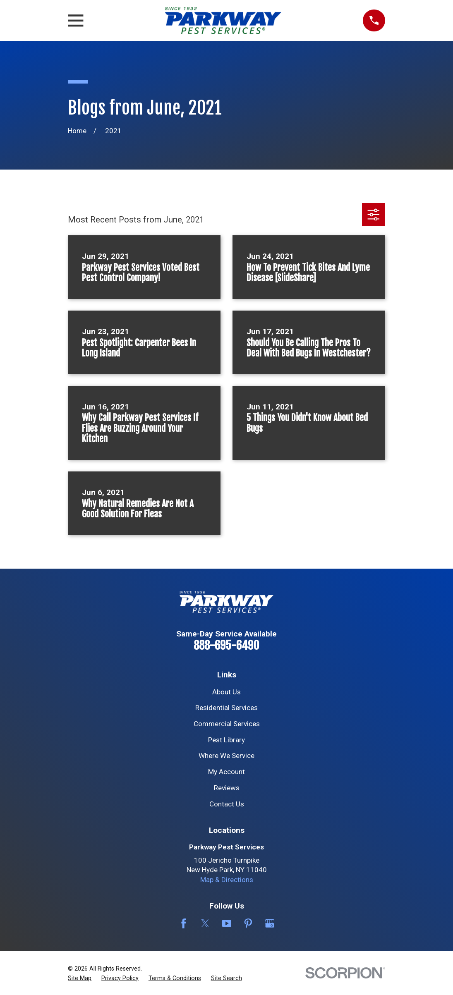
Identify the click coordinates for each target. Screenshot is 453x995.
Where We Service (226, 755)
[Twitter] (205, 923)
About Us (226, 692)
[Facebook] (184, 923)
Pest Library (226, 740)
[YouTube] (227, 923)
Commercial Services (227, 724)
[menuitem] (79, 978)
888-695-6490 (226, 646)
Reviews (227, 788)
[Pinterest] (248, 923)
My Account (226, 772)
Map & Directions (226, 879)
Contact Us (226, 804)
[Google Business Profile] (270, 923)
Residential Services (226, 707)
